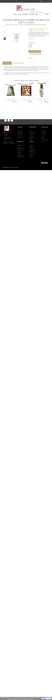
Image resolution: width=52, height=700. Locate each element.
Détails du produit (18, 63)
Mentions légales (32, 118)
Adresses (43, 124)
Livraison (31, 117)
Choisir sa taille (32, 139)
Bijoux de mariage (20, 134)
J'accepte (43, 698)
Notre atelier (19, 117)
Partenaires (31, 141)
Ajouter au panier (35, 51)
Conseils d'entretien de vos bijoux (32, 133)
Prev (47, 80)
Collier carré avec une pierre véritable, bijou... (26, 99)
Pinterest (40, 58)
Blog (48, 1)
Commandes (43, 120)
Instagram (46, 149)
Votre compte (44, 113)
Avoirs (42, 122)
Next (49, 80)
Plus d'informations (48, 698)
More (36, 14)
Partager (34, 58)
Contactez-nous (20, 122)
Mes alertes (43, 127)
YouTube (43, 149)
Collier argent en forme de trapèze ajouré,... (11, 99)
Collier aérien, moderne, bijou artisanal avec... (42, 99)
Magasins (19, 123)
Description (7, 63)
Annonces (31, 143)
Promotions (19, 136)
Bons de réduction (44, 125)
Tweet (37, 58)
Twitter (41, 149)
